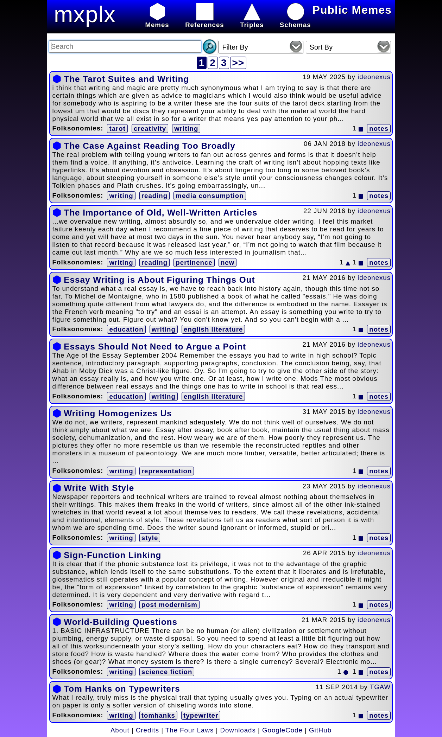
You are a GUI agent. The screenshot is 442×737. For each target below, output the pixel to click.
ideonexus (374, 77)
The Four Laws (189, 730)
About (120, 730)
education (126, 329)
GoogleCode (282, 730)
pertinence (194, 262)
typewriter (200, 715)
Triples (252, 20)
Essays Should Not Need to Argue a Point (155, 346)
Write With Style (99, 488)
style (149, 537)
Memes (157, 20)
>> (238, 62)
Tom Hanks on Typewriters (122, 688)
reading (154, 195)
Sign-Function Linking (112, 555)
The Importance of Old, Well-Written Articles (160, 212)
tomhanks (158, 715)
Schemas (295, 20)
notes (379, 128)
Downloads (238, 730)
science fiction (166, 671)
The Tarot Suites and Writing (126, 79)
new (227, 262)
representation (166, 471)
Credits (147, 730)
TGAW (380, 687)
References (204, 20)
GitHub (320, 730)
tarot (117, 128)
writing (186, 128)
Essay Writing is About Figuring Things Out (159, 279)
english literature (213, 329)
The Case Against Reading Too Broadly (149, 145)
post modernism (169, 604)
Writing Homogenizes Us (118, 413)
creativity (150, 128)
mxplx (85, 14)
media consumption (210, 195)
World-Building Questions (120, 622)
